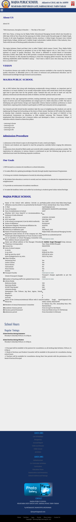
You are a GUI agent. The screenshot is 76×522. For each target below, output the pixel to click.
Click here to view (48, 239)
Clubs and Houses (38, 446)
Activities (38, 452)
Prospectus (38, 440)
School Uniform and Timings (38, 476)
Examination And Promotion (38, 473)
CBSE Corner (38, 449)
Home (19, 517)
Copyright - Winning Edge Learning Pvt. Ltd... (38, 519)
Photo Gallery (47, 517)
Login (32, 517)
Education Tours (38, 469)
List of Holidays (38, 436)
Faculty (39, 517)
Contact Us (57, 517)
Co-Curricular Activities (38, 463)
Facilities (26, 517)
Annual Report (38, 443)
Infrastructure (38, 460)
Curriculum (38, 466)
